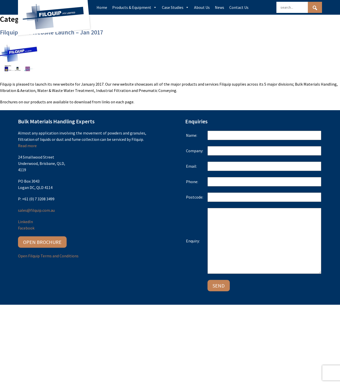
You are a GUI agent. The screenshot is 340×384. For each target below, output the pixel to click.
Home (102, 7)
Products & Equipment (134, 7)
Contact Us (239, 7)
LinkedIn (25, 221)
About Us (202, 7)
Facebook (26, 228)
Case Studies (175, 7)
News (219, 7)
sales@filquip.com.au (36, 210)
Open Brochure (42, 242)
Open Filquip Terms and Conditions (48, 255)
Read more (27, 145)
